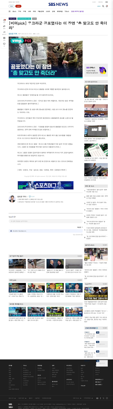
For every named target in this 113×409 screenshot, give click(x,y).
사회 (29, 11)
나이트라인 (26, 381)
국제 (34, 11)
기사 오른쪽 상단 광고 (95, 48)
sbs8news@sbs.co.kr (61, 404)
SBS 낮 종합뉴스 (42, 384)
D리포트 (54, 376)
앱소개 (82, 376)
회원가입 (100, 2)
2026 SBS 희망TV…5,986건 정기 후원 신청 (30, 199)
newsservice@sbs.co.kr (60, 407)
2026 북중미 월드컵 (77, 11)
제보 (82, 370)
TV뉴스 (67, 11)
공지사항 (83, 386)
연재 (53, 365)
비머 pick (12, 19)
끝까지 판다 (55, 384)
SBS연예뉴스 (99, 379)
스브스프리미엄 (99, 365)
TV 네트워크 (12, 385)
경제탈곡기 (87, 332)
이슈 (10, 387)
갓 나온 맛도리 (70, 382)
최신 (10, 368)
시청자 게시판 (84, 381)
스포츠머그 (69, 368)
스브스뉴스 (69, 379)
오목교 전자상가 (70, 384)
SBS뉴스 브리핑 (42, 382)
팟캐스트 (97, 370)
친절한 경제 (55, 372)
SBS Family (77, 398)
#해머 (98, 6)
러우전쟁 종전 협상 (24, 19)
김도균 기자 (22, 196)
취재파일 (60, 11)
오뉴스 (25, 378)
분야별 (10, 365)
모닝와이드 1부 (27, 372)
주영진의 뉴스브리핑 (28, 376)
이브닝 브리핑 (41, 370)
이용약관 (37, 398)
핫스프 (85, 351)
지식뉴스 (97, 368)
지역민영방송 (88, 398)
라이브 (82, 372)
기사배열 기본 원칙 (76, 408)
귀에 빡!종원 (69, 370)
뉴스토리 (25, 383)
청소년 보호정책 (85, 408)
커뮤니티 (97, 372)
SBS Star (98, 382)
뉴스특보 (25, 385)
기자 (82, 374)
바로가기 (83, 365)
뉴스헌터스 (26, 370)
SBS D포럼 (98, 384)
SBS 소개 (12, 398)
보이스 (39, 380)
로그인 (94, 2)
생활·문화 (41, 11)
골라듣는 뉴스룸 (42, 378)
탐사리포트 (55, 381)
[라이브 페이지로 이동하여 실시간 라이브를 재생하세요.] (18, 6)
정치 (19, 11)
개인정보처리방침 (46, 398)
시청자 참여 (22, 398)
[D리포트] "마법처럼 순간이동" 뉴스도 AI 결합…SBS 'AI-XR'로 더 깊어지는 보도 (40, 202)
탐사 (53, 386)
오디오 (39, 375)
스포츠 (48, 11)
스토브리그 (69, 374)
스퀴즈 (97, 374)
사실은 (53, 368)
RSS (82, 378)
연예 (53, 11)
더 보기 (79, 256)
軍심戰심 (40, 368)
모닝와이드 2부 (27, 374)
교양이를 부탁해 (70, 372)
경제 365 (54, 374)
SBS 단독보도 (55, 370)
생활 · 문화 (11, 378)
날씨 (82, 368)
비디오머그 (69, 365)
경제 (24, 11)
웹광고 (30, 398)
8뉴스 (14, 11)
